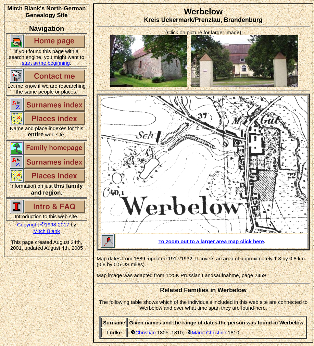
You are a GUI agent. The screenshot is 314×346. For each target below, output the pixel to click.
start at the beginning (46, 63)
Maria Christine (209, 332)
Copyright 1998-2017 (43, 224)
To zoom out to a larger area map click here (211, 241)
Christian (145, 332)
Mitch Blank (46, 231)
